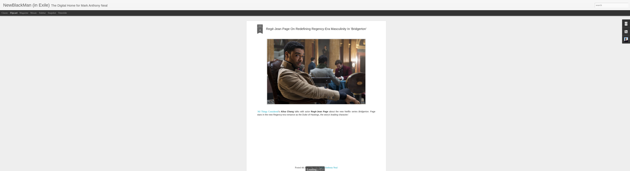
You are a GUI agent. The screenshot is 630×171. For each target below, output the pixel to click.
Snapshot (52, 13)
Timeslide (62, 13)
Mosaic (33, 13)
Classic (5, 13)
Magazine (24, 13)
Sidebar (42, 13)
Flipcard (13, 13)
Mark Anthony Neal (329, 63)
